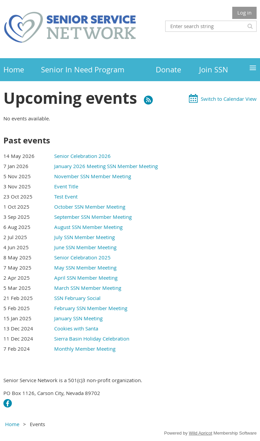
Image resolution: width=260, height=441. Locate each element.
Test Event (66, 196)
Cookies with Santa (76, 328)
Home (12, 424)
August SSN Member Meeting (88, 227)
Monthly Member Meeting (84, 348)
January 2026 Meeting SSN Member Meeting (106, 166)
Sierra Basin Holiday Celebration (91, 338)
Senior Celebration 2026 (82, 156)
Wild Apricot (200, 433)
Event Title (66, 186)
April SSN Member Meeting (85, 277)
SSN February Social (77, 298)
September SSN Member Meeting (93, 216)
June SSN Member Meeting (85, 247)
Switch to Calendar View (229, 98)
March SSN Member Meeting (87, 287)
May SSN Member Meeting (85, 267)
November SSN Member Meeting (92, 176)
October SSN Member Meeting (89, 206)
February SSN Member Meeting (90, 308)
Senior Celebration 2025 (82, 257)
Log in (244, 12)
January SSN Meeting (78, 318)
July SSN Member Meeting (84, 237)
